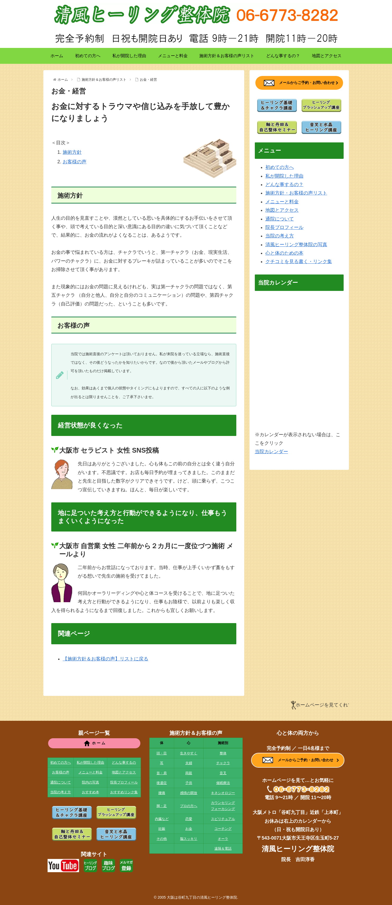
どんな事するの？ (284, 184)
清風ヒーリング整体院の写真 (296, 244)
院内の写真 (90, 782)
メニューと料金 (282, 201)
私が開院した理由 (284, 176)
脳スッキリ (188, 839)
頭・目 (161, 753)
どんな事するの (124, 762)
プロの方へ (188, 806)
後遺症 (161, 783)
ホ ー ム (94, 743)
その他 (161, 839)
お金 (188, 829)
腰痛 (161, 793)
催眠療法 (223, 783)
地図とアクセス (282, 210)
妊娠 (161, 829)
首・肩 (161, 773)
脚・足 (161, 806)
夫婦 (188, 763)
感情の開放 (188, 793)
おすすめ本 (90, 792)
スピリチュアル (223, 819)
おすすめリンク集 (124, 792)
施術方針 (72, 152)
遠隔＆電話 (223, 848)
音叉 (223, 773)
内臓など (162, 819)
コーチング (223, 829)
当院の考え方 (279, 235)
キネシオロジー (223, 793)
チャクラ (223, 763)
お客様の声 (74, 161)
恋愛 (188, 819)
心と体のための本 (284, 253)
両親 (188, 773)
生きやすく (188, 753)
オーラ (223, 839)
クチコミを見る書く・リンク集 (298, 261)
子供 (188, 783)
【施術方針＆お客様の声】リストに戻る (105, 658)
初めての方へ (279, 167)
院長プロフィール (284, 227)
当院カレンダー (271, 451)
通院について (279, 219)
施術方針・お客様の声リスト (296, 193)
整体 (223, 753)
